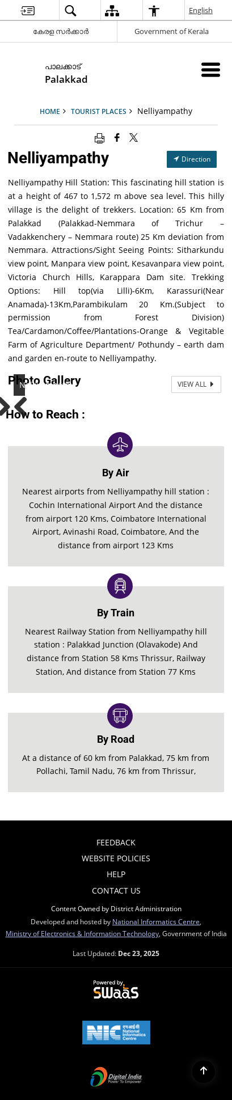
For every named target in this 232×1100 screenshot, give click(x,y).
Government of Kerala (171, 31)
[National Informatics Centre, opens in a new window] (116, 1033)
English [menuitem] (201, 10)
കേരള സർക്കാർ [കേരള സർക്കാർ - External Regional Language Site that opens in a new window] (60, 31)
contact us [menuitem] (116, 890)
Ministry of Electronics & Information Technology (82, 933)
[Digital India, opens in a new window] (116, 1078)
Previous (25, 404)
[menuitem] (27, 10)
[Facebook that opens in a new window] (117, 137)
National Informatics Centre (156, 921)
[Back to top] (203, 1071)
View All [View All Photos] (196, 384)
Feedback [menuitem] (116, 842)
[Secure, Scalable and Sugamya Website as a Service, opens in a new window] (116, 990)
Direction (191, 159)
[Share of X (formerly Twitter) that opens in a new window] (133, 137)
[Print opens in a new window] (99, 137)
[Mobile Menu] (211, 69)
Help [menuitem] (116, 874)
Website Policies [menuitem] (116, 858)
